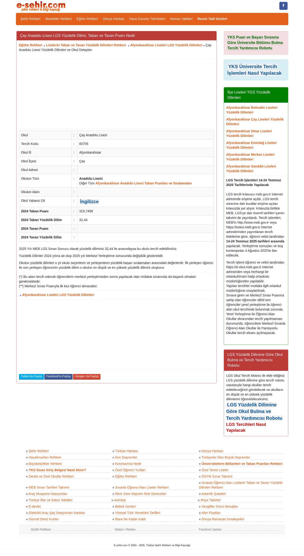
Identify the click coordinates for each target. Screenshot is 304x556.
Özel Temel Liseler (215, 470)
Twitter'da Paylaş (31, 376)
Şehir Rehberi (31, 19)
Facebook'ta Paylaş (58, 376)
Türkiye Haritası (126, 451)
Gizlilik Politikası (41, 529)
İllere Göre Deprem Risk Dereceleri (140, 494)
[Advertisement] (116, 94)
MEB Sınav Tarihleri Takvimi (49, 487)
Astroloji (120, 500)
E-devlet (35, 506)
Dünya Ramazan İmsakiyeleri (223, 519)
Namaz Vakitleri (181, 19)
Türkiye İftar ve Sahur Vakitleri (50, 500)
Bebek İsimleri (125, 506)
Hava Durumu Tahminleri (147, 19)
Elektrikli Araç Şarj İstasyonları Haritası (57, 513)
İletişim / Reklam (125, 529)
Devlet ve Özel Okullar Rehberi (51, 476)
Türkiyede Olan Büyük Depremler (226, 457)
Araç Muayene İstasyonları (47, 494)
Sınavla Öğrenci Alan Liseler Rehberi (142, 487)
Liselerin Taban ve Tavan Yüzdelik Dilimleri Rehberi (86, 45)
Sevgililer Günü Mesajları (220, 506)
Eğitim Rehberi (87, 19)
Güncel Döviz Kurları (44, 519)
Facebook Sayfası (210, 529)
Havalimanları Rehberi (45, 457)
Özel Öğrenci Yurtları (130, 470)
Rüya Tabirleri (211, 500)
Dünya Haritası (114, 19)
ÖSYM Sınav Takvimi (217, 476)
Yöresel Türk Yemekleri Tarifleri (137, 513)
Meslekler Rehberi (58, 19)
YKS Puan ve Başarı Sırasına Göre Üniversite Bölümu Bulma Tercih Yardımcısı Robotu (255, 42)
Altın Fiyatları (211, 513)
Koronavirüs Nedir (128, 464)
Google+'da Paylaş (87, 376)
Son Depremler (126, 457)
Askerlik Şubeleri (213, 494)
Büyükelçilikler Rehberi (45, 464)
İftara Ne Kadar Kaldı (130, 519)
